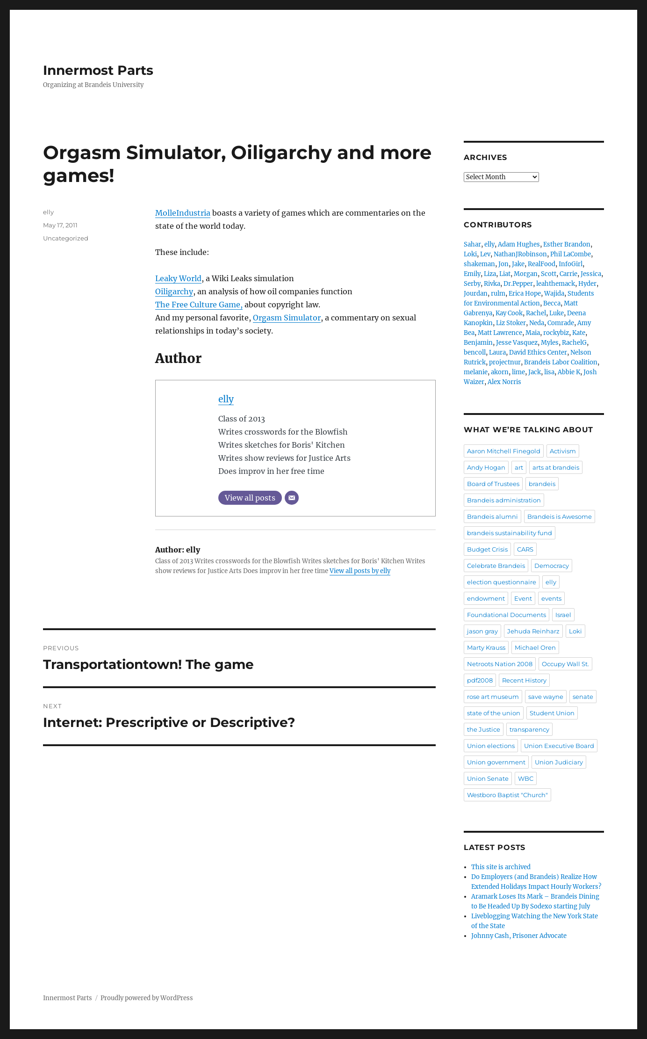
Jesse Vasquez (517, 343)
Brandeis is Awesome (559, 516)
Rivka (492, 284)
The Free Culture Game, (199, 304)
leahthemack (555, 284)
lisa (549, 372)
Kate (578, 333)
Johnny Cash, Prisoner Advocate (519, 936)
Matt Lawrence (500, 333)
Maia (532, 333)
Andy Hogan (486, 467)
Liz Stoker (511, 323)
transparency (529, 729)
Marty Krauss (486, 647)
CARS (525, 549)
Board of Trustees (493, 483)
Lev (485, 254)
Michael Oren (535, 647)
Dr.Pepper (518, 284)
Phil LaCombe (570, 254)
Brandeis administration (504, 500)
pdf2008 (480, 680)
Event (523, 598)
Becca (552, 303)
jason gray (482, 631)
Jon (503, 264)
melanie (476, 372)
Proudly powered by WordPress (147, 998)
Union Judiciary (559, 762)
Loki (470, 254)
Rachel (536, 313)
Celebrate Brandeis (496, 565)
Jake (518, 264)
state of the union (493, 713)
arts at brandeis (555, 467)
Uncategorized (65, 238)
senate (583, 696)
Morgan (526, 274)
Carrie (568, 274)
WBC (525, 778)
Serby (472, 284)
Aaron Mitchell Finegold (503, 451)
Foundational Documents (506, 614)
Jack (534, 372)
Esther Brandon (566, 244)
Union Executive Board (559, 745)
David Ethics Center (538, 352)
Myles (550, 343)
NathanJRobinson (520, 254)
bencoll (475, 352)
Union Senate (488, 778)
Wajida (554, 294)
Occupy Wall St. (565, 664)
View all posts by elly (360, 571)
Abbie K (569, 372)
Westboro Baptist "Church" (507, 795)
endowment (486, 598)
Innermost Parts (98, 70)
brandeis (542, 483)
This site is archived (501, 867)
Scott (548, 274)
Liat (504, 274)
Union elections (491, 745)
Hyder (587, 284)
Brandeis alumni (492, 516)
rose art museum (493, 696)
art (519, 467)
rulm (498, 294)
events (551, 598)
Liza (490, 274)
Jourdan (476, 294)
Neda (536, 323)
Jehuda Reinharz (533, 631)
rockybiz (556, 333)
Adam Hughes (519, 244)
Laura (497, 352)
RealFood (541, 264)
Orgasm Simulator (287, 317)
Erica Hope (525, 294)
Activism (563, 451)
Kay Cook (509, 313)
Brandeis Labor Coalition (560, 362)
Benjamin (478, 343)
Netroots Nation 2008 (499, 664)
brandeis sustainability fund (509, 533)
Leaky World (178, 278)
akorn (500, 372)
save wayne (545, 696)
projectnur (505, 362)
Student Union (552, 713)
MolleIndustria (182, 213)
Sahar (472, 244)
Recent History (524, 680)
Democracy (551, 565)
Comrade (560, 323)
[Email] (292, 498)
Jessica (591, 274)
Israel (563, 614)
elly (226, 399)
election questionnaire (501, 582)
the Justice (483, 729)
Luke (556, 313)
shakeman (479, 264)
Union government (496, 762)
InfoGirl (570, 264)
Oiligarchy (174, 291)
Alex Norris (504, 382)
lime (518, 372)
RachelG (574, 343)
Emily (472, 274)
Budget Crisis (487, 549)
